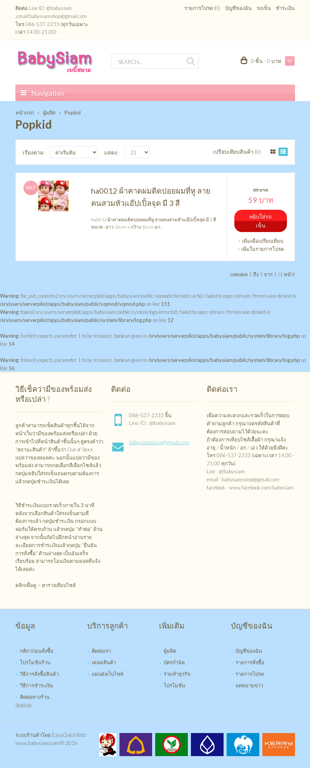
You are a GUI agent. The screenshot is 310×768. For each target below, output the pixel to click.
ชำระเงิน (285, 8)
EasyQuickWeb (69, 735)
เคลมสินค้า (104, 662)
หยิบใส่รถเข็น (260, 220)
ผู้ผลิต (49, 112)
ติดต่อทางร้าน (35, 697)
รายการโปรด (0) (202, 8)
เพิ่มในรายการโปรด (262, 249)
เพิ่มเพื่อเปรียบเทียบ (262, 241)
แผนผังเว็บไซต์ (107, 674)
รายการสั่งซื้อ (249, 662)
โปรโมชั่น (174, 685)
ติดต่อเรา (101, 651)
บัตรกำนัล (174, 662)
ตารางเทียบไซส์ (59, 585)
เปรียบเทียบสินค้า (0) (237, 151)
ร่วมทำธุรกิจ (177, 674)
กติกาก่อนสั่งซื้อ (36, 651)
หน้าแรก (24, 112)
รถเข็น (264, 8)
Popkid (73, 112)
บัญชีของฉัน (238, 8)
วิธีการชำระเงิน (36, 685)
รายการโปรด (249, 674)
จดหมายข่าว (249, 685)
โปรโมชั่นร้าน (35, 662)
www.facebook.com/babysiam (261, 487)
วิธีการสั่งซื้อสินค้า (39, 674)
